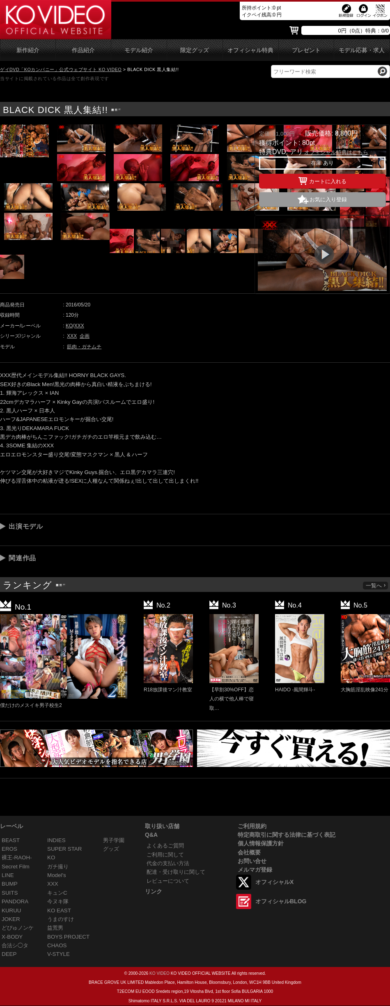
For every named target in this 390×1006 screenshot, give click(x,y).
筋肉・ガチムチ (84, 347)
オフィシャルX (274, 882)
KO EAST (59, 910)
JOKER (11, 919)
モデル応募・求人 (362, 50)
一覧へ (376, 585)
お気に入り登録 (328, 199)
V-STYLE (58, 954)
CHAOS (57, 945)
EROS (9, 849)
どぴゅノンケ (18, 928)
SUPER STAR (64, 849)
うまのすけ (60, 919)
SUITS (10, 893)
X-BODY (12, 937)
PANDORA (15, 901)
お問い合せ (252, 861)
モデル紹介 (138, 50)
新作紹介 (27, 50)
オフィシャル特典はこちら (336, 152)
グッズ (111, 849)
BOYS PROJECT (68, 937)
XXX (79, 326)
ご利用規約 (252, 826)
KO (69, 326)
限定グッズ (194, 50)
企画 (84, 336)
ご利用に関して (165, 855)
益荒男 (55, 928)
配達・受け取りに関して (176, 872)
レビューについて (168, 881)
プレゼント (306, 50)
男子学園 (113, 840)
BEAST (11, 840)
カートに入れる (322, 180)
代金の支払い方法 (168, 863)
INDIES (56, 840)
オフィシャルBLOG (280, 901)
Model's (56, 875)
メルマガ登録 (255, 869)
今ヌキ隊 (58, 901)
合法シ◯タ (15, 945)
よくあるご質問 (165, 846)
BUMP (10, 884)
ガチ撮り (58, 866)
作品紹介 (83, 50)
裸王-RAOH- (17, 857)
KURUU (11, 910)
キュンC (57, 893)
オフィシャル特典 (250, 50)
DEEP (9, 954)
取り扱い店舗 (162, 826)
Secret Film (16, 866)
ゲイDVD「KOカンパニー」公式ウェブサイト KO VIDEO (61, 69)
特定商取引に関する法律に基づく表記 (286, 834)
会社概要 (249, 852)
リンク (153, 891)
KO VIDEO (159, 973)
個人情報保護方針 (261, 843)
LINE (8, 875)
